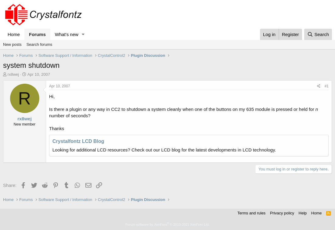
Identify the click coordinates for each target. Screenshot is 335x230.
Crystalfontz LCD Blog (78, 141)
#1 (327, 86)
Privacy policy (282, 213)
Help (303, 213)
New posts (12, 44)
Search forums (39, 44)
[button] (83, 34)
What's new (66, 34)
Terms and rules (251, 213)
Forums (37, 34)
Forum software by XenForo (168, 224)
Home (14, 34)
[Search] (318, 34)
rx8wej (13, 74)
